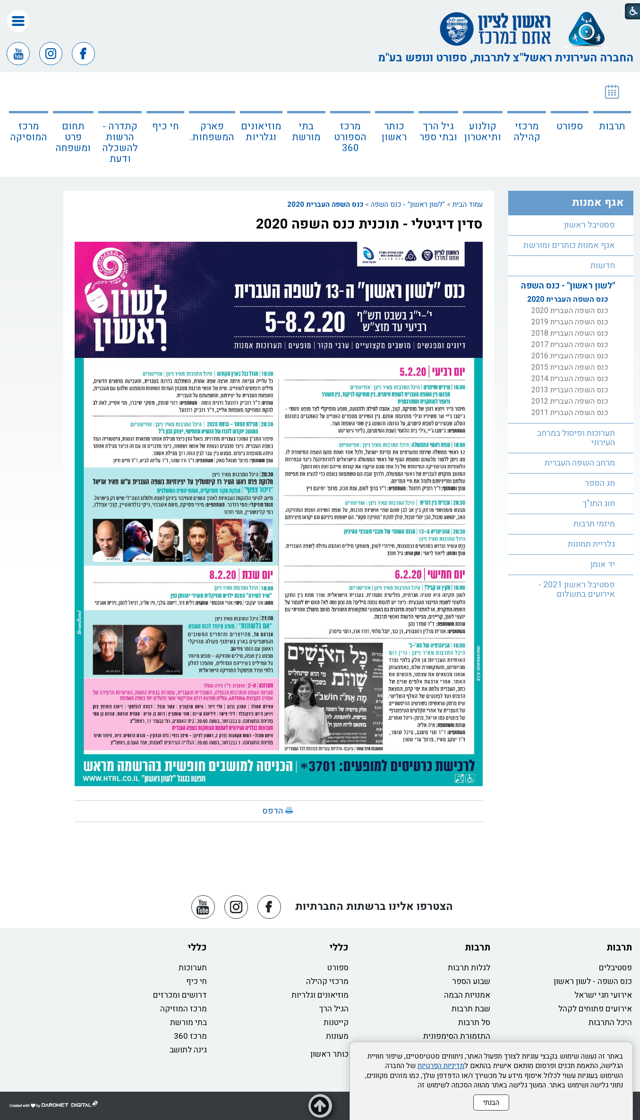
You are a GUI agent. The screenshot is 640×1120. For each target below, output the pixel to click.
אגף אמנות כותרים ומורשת (569, 245)
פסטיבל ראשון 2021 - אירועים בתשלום (576, 589)
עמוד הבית (467, 204)
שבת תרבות (471, 1009)
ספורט (569, 126)
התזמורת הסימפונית (456, 1036)
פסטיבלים (615, 968)
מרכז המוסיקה (28, 131)
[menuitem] (612, 124)
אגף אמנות (598, 203)
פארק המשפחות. (212, 131)
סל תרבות (474, 1022)
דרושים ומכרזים (180, 995)
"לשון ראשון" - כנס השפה (408, 204)
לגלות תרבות (469, 968)
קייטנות (336, 1022)
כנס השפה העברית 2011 (569, 412)
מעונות (337, 1036)
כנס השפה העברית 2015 (569, 367)
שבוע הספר (471, 981)
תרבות (612, 126)
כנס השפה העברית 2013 (569, 390)
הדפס (273, 811)
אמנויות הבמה (467, 995)
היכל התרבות (610, 1022)
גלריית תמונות (591, 544)
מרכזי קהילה (526, 131)
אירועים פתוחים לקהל (595, 1009)
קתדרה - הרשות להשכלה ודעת (120, 142)
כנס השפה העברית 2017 (569, 344)
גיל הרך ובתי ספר (438, 131)
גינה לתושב (188, 1050)
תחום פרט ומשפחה (73, 137)
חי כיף (165, 126)
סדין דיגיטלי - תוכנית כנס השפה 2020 (369, 224)
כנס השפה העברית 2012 (569, 401)
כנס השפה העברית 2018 (569, 333)
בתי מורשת (306, 131)
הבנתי (491, 1102)
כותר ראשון (394, 131)
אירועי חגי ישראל (603, 995)
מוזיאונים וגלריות (261, 131)
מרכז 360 (190, 1036)
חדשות (602, 265)
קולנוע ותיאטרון (482, 131)
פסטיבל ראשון (589, 225)
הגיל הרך (334, 1009)
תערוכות (193, 968)
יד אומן (602, 564)
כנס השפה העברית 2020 (325, 204)
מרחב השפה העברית (580, 463)
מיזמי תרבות (594, 524)
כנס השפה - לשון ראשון (593, 981)
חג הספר (600, 483)
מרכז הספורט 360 (350, 137)
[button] (18, 21)
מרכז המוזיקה (183, 1009)
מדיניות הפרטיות (441, 1066)
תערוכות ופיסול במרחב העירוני (576, 438)
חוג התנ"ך (598, 503)
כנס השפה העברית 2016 (569, 356)
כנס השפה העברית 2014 (569, 378)
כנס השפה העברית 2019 (569, 322)
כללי (339, 947)
